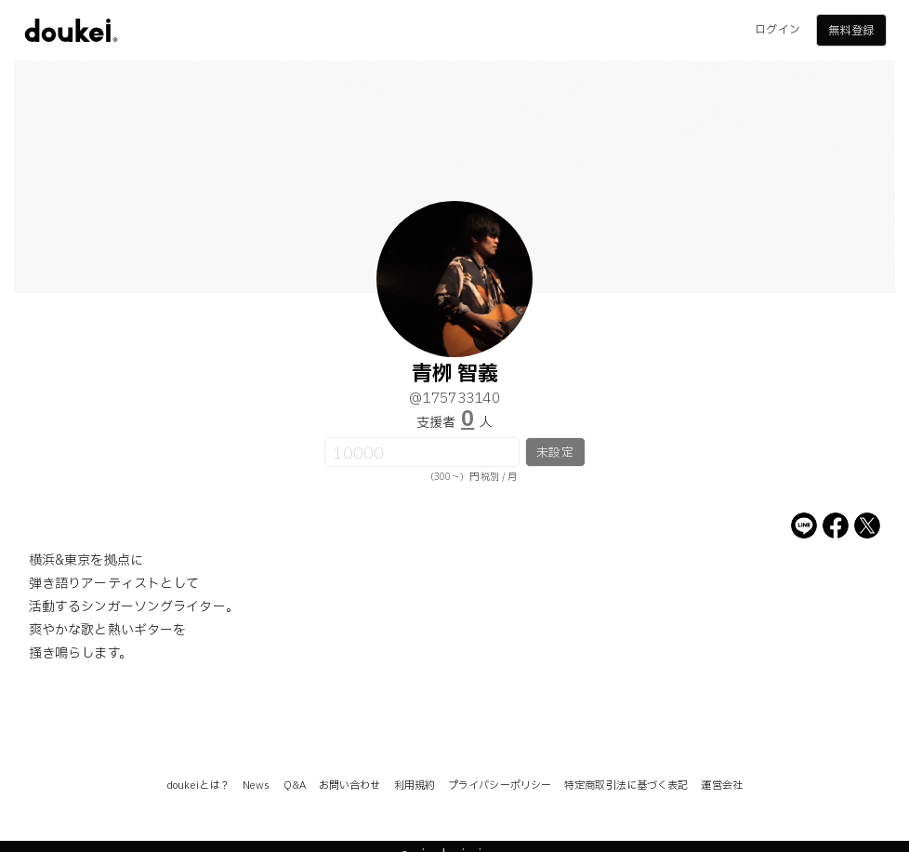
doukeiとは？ (198, 785)
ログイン (777, 29)
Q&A (294, 785)
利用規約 (414, 785)
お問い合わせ (350, 785)
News (256, 785)
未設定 (554, 453)
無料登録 (850, 30)
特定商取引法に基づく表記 (626, 785)
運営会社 (721, 785)
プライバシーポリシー (499, 785)
